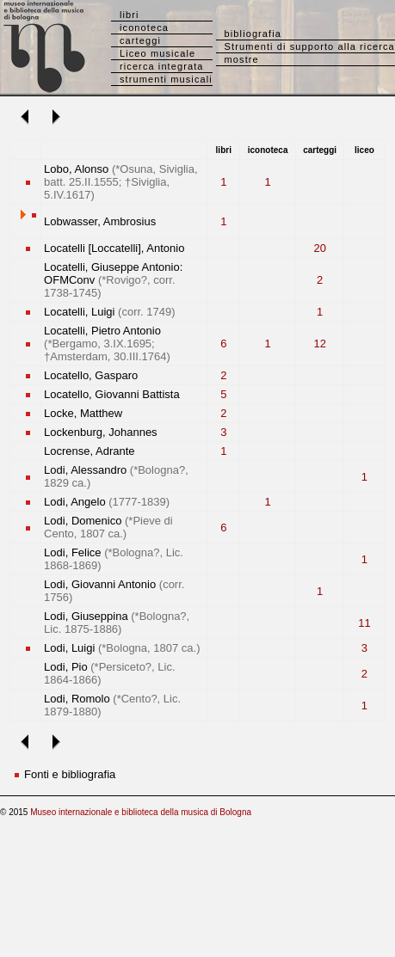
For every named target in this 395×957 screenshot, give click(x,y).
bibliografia (253, 33)
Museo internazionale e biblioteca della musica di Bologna (140, 812)
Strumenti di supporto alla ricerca (310, 46)
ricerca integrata (162, 66)
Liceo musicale (157, 53)
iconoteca (144, 27)
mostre (242, 59)
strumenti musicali (166, 79)
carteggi (140, 40)
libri (129, 14)
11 (364, 623)
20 (319, 248)
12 (319, 343)
